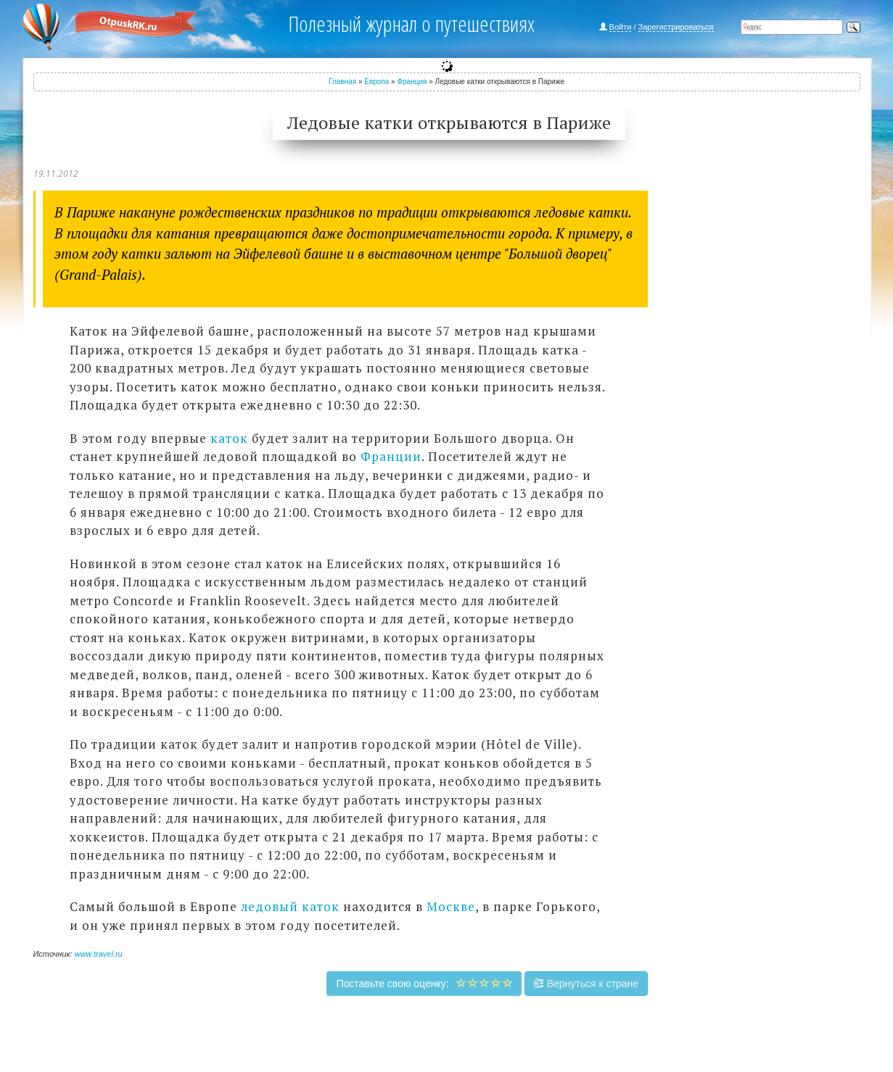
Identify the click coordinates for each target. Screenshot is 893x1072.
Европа (376, 82)
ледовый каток (290, 906)
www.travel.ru (99, 954)
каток (229, 438)
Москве (451, 906)
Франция (412, 82)
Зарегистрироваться (676, 26)
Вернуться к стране (586, 983)
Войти (620, 26)
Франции (391, 456)
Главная (342, 82)
